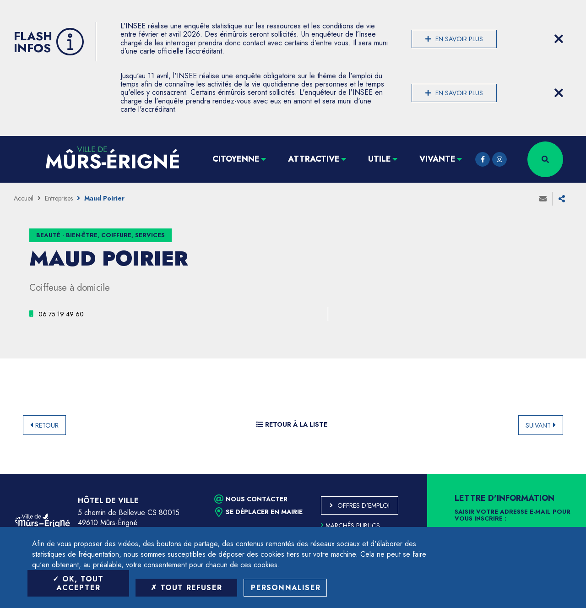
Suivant (538, 425)
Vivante (437, 159)
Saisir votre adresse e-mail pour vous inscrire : (512, 515)
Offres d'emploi (363, 505)
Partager (562, 199)
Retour (47, 425)
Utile (379, 159)
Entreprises (59, 198)
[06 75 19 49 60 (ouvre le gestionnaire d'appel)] (61, 314)
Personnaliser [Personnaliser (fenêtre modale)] (285, 587)
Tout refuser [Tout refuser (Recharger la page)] (186, 587)
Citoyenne (236, 159)
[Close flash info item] (558, 39)
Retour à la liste (291, 424)
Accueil (23, 198)
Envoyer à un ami (543, 199)
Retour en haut (558, 474)
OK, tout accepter (78, 583)
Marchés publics (350, 525)
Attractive (314, 159)
